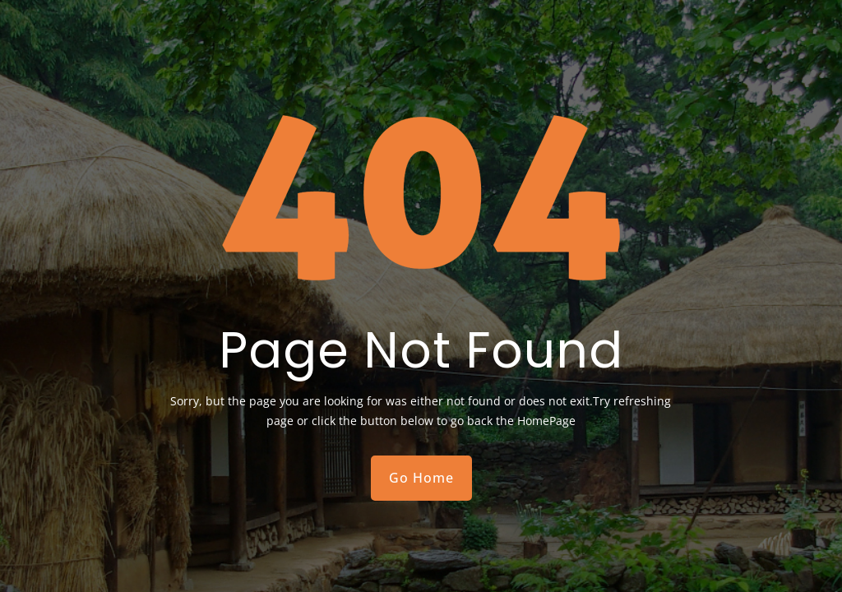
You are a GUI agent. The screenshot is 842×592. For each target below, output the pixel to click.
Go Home (421, 478)
